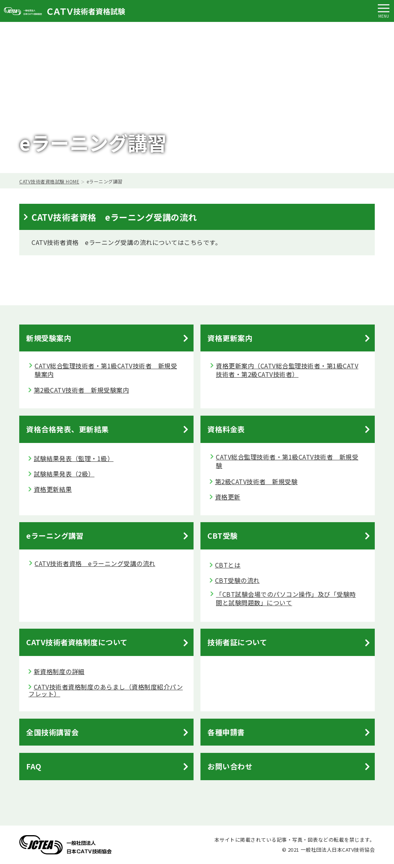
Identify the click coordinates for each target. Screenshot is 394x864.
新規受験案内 (48, 338)
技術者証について (237, 642)
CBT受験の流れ (237, 580)
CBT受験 (222, 535)
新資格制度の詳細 (59, 671)
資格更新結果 (53, 489)
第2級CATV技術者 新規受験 (256, 481)
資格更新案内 (229, 338)
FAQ (34, 766)
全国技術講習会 (52, 732)
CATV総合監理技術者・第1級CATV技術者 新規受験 (287, 461)
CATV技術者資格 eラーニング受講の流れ (95, 563)
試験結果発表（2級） (64, 473)
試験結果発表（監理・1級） (74, 458)
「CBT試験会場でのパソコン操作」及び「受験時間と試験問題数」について (286, 598)
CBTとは (228, 564)
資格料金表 (226, 429)
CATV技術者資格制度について (77, 642)
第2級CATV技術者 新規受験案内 (81, 390)
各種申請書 (226, 732)
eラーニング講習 (54, 535)
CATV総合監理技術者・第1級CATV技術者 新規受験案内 (106, 370)
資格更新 (227, 496)
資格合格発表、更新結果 (67, 429)
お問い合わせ (229, 766)
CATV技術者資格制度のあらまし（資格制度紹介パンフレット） (105, 690)
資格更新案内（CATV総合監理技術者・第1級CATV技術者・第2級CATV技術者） (287, 370)
